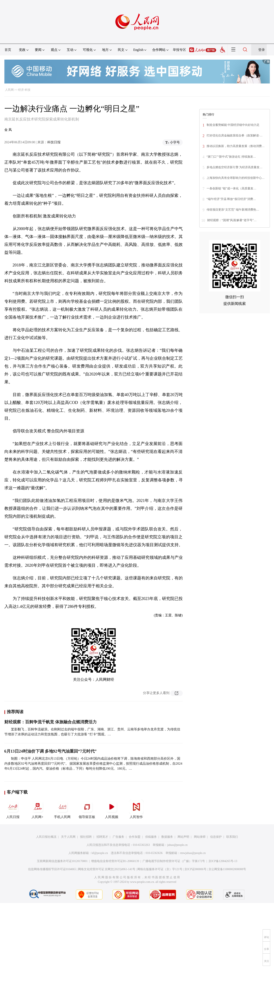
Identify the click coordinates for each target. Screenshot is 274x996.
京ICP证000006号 (195, 869)
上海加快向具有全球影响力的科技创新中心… (236, 177)
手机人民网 (62, 809)
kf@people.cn (100, 853)
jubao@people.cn (177, 844)
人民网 (9, 89)
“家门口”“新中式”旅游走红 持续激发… (231, 156)
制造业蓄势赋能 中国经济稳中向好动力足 (233, 124)
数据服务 (167, 836)
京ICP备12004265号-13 (222, 861)
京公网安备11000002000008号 (227, 869)
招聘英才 (102, 836)
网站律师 (200, 836)
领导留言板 (87, 809)
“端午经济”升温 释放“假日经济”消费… (231, 199)
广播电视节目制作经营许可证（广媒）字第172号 (173, 861)
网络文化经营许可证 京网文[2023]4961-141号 (106, 869)
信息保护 (216, 836)
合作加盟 (134, 836)
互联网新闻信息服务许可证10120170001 (62, 861)
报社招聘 (86, 836)
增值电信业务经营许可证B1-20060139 (115, 861)
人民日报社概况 (46, 836)
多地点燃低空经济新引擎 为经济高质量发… (235, 167)
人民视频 (111, 809)
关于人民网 (68, 836)
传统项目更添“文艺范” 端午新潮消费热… (233, 209)
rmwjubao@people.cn (193, 853)
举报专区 (179, 50)
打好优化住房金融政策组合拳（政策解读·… (235, 135)
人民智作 (136, 809)
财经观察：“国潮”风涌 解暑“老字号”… (232, 220)
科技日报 (54, 142)
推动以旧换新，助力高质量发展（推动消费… (236, 146)
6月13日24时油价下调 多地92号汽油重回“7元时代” (50, 751)
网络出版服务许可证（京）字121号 (159, 869)
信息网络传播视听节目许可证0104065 (52, 869)
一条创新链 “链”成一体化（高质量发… (231, 188)
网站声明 (183, 836)
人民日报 (13, 809)
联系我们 (232, 836)
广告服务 (118, 836)
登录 (261, 50)
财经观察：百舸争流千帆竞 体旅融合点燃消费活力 (50, 722)
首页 (8, 50)
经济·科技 (24, 89)
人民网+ (37, 809)
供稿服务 (151, 836)
